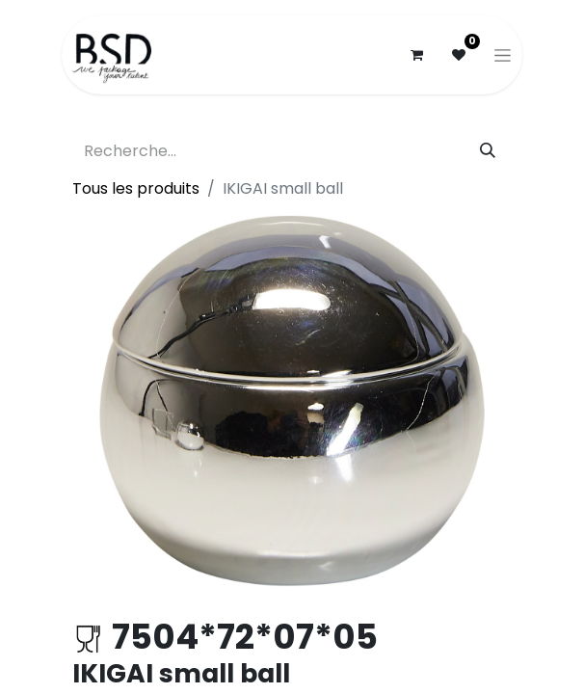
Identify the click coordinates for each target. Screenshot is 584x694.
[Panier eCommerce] (416, 55)
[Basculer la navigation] (502, 55)
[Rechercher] (488, 151)
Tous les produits (135, 188)
